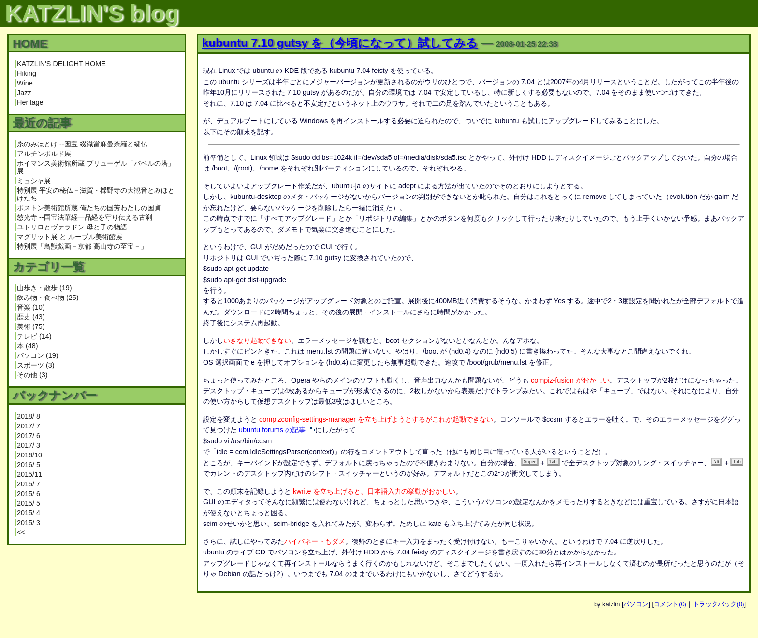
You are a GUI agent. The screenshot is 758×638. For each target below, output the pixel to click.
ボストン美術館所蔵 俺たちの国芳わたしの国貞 (89, 208)
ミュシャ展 (34, 180)
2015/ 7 (28, 484)
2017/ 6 (28, 436)
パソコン (635, 604)
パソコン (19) (37, 355)
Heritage (30, 102)
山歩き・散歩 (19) (44, 288)
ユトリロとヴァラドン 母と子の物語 (72, 227)
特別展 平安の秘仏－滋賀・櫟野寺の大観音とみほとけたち (96, 194)
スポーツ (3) (36, 365)
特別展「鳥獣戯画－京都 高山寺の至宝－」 (82, 246)
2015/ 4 (28, 513)
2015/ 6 (28, 493)
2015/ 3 (28, 522)
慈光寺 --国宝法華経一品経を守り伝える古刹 (84, 217)
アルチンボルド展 (44, 153)
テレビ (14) (34, 336)
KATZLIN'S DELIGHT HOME (61, 64)
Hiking (26, 73)
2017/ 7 (28, 426)
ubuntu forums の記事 (272, 430)
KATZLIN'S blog (92, 13)
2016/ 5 (28, 464)
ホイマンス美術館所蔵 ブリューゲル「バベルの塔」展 (96, 167)
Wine (25, 83)
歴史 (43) (31, 317)
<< (21, 532)
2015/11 (29, 474)
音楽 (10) (31, 307)
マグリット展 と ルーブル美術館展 (69, 237)
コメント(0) (670, 604)
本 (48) (27, 346)
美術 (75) (31, 326)
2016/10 (29, 455)
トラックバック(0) (718, 604)
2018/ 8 (28, 416)
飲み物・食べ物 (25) (48, 297)
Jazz (24, 93)
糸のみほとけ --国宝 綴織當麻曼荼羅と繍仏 (82, 144)
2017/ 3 (28, 445)
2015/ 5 (28, 503)
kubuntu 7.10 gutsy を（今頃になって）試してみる (340, 42)
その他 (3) (32, 375)
